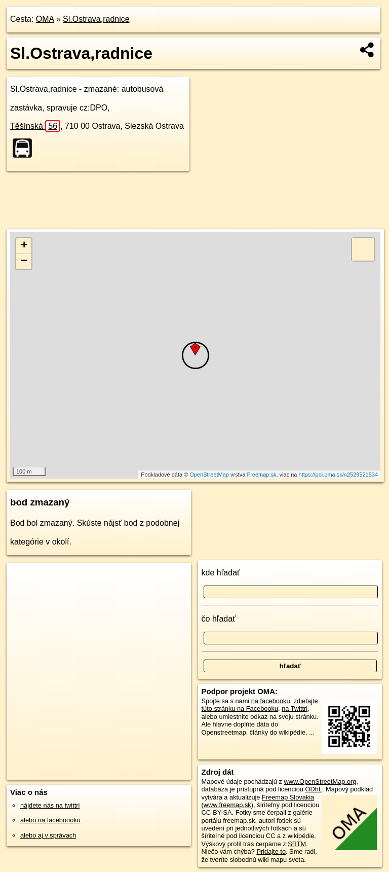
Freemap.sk (261, 474)
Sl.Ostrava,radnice (96, 19)
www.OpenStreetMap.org (320, 781)
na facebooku (270, 701)
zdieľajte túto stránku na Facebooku (260, 704)
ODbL (313, 789)
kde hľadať (221, 572)
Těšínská (35, 126)
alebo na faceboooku (50, 820)
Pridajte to (271, 851)
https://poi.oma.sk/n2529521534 (338, 474)
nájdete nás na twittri (50, 805)
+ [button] (24, 245)
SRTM (297, 844)
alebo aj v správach (48, 835)
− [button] (24, 261)
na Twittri (294, 708)
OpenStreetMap (209, 474)
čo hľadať (219, 618)
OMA (45, 19)
